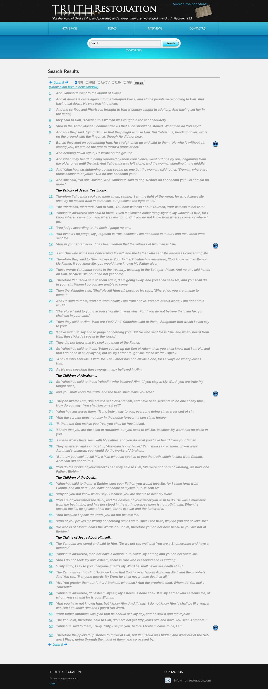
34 (50, 411)
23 (50, 301)
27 (50, 342)
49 (50, 554)
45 (50, 515)
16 (50, 234)
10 (50, 169)
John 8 (59, 82)
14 (50, 213)
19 (50, 259)
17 (50, 244)
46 (50, 521)
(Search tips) (134, 50)
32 (50, 392)
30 (50, 369)
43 (50, 494)
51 (50, 566)
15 (50, 228)
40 (50, 457)
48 (50, 543)
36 (50, 424)
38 (50, 440)
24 (50, 311)
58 (50, 626)
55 (50, 603)
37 (50, 430)
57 (50, 620)
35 (50, 417)
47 (50, 527)
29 (50, 359)
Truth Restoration (133, 11)
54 (50, 593)
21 (50, 280)
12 (50, 196)
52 (50, 572)
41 (50, 467)
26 (50, 332)
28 (50, 349)
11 (50, 180)
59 (50, 635)
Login (53, 683)
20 (50, 270)
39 (50, 446)
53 (50, 583)
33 (50, 401)
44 (50, 500)
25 (50, 322)
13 (50, 207)
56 (50, 614)
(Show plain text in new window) (73, 87)
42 (50, 483)
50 (50, 560)
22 (50, 290)
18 (50, 253)
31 (50, 382)
